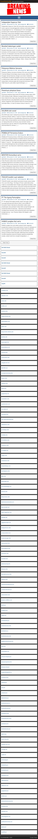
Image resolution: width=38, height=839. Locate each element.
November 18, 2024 (12, 223)
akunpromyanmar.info (7, 661)
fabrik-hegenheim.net (6, 512)
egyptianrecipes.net (6, 522)
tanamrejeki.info (5, 342)
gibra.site (4, 476)
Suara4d (4, 252)
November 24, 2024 (12, 112)
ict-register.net (5, 450)
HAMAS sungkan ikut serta (11, 221)
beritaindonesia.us (6, 703)
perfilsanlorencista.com (7, 821)
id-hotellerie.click (5, 440)
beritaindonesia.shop (6, 718)
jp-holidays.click (5, 429)
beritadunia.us (5, 630)
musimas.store (5, 677)
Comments (30, 24)
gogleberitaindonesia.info (7, 641)
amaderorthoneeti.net (7, 589)
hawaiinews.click (5, 460)
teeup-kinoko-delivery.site (7, 331)
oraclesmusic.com (6, 404)
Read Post (32, 41)
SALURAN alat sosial (9, 111)
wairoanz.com (5, 295)
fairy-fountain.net (5, 507)
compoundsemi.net (6, 532)
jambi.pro (4, 605)
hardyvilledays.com (6, 465)
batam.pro (4, 615)
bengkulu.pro (5, 610)
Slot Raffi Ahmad (6, 247)
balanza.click (5, 579)
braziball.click (5, 558)
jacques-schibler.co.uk (7, 600)
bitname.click (5, 569)
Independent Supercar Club (11, 22)
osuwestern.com (5, 398)
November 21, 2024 (12, 157)
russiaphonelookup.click (7, 373)
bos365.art (4, 832)
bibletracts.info (5, 785)
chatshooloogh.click (6, 538)
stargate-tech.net (5, 362)
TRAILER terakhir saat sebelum (13, 177)
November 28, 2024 (12, 70)
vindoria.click (5, 311)
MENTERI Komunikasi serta (11, 155)
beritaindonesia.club (6, 636)
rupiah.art (4, 754)
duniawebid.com (5, 651)
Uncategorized (22, 24)
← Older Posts (5, 242)
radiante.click (5, 383)
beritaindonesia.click (6, 625)
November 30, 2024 (12, 24)
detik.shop (4, 734)
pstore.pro (4, 388)
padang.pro (4, 682)
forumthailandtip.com (6, 486)
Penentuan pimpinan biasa (11, 90)
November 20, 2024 (12, 179)
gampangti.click (5, 481)
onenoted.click (5, 414)
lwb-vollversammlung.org (7, 419)
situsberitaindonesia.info (7, 801)
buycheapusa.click (6, 548)
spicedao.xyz (5, 367)
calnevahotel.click (6, 543)
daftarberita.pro (5, 697)
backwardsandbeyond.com (8, 584)
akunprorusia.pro (5, 667)
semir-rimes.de (5, 739)
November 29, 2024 (12, 48)
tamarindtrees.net (6, 347)
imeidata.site (4, 435)
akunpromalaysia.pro (6, 656)
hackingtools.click (6, 471)
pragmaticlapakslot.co (7, 672)
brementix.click (5, 553)
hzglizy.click (4, 455)
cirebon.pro (4, 796)
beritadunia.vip (5, 775)
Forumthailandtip (5, 1)
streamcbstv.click (5, 357)
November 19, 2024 (12, 199)
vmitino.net (4, 306)
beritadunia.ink (5, 723)
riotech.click (4, 378)
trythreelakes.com (6, 321)
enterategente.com (6, 816)
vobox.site (4, 300)
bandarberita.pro (5, 620)
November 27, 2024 (12, 92)
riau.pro (3, 687)
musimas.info (5, 806)
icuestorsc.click (5, 445)
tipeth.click (4, 326)
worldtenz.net (5, 290)
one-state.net (5, 409)
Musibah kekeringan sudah (11, 46)
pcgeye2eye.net (5, 393)
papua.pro (4, 826)
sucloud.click (5, 352)
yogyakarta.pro (5, 790)
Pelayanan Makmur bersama (12, 68)
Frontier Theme (33, 837)
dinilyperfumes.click (6, 527)
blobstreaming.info (6, 563)
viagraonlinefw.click (6, 316)
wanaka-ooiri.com (6, 744)
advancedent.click (6, 594)
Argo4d (3, 283)
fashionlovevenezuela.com (8, 502)
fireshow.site (4, 491)
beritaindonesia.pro (6, 708)
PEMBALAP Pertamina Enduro (12, 133)
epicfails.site (4, 517)
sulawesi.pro (4, 692)
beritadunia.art (5, 770)
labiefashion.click (5, 424)
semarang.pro (5, 759)
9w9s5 (4, 24)
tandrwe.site (4, 336)
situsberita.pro (5, 765)
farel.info (4, 646)
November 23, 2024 (12, 135)
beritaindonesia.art (6, 728)
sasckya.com (5, 811)
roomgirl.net (4, 749)
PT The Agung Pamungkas (11, 197)
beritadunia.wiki (5, 713)
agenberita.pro (5, 780)
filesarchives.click (6, 496)
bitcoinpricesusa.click (6, 574)
